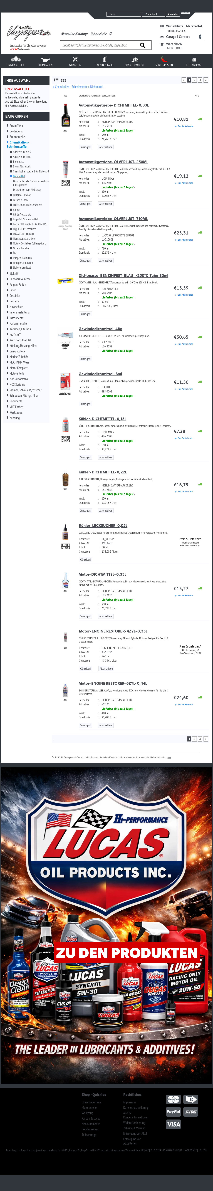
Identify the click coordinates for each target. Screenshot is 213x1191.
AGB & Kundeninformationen (135, 1115)
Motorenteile (17, 373)
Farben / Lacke (21, 200)
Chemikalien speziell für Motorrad (31, 171)
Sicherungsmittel (22, 267)
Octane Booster (21, 248)
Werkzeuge (16, 412)
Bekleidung (16, 131)
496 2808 (106, 183)
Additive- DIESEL (22, 157)
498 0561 (106, 391)
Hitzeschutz (16, 307)
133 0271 (107, 652)
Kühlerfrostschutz (22, 214)
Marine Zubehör (19, 357)
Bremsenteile (17, 137)
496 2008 (106, 436)
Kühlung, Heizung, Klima (23, 346)
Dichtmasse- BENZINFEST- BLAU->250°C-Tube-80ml (123, 275)
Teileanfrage (89, 1135)
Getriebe (14, 301)
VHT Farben (16, 407)
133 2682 (106, 489)
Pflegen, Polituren (22, 258)
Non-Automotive (19, 379)
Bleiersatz (18, 161)
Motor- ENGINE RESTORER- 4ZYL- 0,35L (113, 631)
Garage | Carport (178, 36)
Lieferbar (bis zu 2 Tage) (117, 130)
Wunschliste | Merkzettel (184, 26)
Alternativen (105, 147)
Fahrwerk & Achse (20, 279)
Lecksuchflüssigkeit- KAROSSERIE (30, 224)
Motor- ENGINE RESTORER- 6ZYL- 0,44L (113, 683)
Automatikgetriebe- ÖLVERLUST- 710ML (113, 218)
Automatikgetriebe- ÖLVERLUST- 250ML (113, 162)
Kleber (16, 209)
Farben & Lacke (91, 1118)
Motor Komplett (19, 368)
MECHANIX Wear (19, 362)
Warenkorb (174, 44)
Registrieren (185, 13)
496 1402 (107, 543)
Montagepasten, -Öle (24, 238)
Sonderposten (90, 1129)
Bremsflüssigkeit (22, 166)
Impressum (129, 1102)
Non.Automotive (91, 1124)
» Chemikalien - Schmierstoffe (70, 87)
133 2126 (106, 595)
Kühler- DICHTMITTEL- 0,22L (103, 472)
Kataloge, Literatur (20, 329)
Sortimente (16, 401)
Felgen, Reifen (18, 284)
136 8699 (106, 346)
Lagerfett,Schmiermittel (25, 219)
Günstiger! (85, 147)
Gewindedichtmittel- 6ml (100, 374)
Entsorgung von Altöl (135, 1133)
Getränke (15, 295)
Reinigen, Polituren (23, 263)
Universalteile (98, 33)
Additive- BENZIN (22, 152)
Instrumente (16, 318)
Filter (13, 290)
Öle (15, 253)
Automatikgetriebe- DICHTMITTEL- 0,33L (114, 105)
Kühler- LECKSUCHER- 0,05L (103, 525)
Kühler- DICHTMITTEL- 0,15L (102, 419)
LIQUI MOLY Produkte (24, 229)
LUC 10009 (107, 239)
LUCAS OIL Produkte (23, 234)
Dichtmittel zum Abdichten (27, 189)
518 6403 (106, 293)
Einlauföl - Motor (22, 195)
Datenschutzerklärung (135, 1107)
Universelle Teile (91, 1102)
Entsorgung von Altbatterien (132, 1141)
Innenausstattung (19, 312)
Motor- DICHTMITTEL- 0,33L (102, 574)
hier (169, 757)
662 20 (105, 704)
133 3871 (106, 126)
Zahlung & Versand (134, 1128)
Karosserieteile (18, 323)
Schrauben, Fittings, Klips (24, 395)
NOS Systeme (17, 384)
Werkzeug (87, 1113)
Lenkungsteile (18, 351)
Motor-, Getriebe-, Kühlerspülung (29, 243)
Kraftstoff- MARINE (20, 340)
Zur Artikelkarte (185, 126)
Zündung (15, 418)
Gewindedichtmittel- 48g (100, 329)
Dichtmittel (19, 176)
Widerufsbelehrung (134, 1123)
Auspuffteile (17, 125)
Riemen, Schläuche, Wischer (25, 390)
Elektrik (14, 273)
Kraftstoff (15, 334)
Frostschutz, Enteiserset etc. (27, 205)
